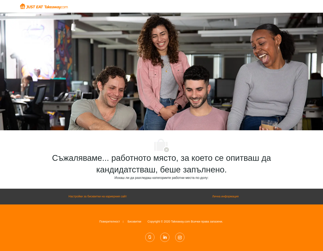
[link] (109, 221)
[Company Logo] (44, 6)
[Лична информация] (225, 196)
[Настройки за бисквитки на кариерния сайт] (97, 196)
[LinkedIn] (164, 237)
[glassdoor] (149, 237)
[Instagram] (179, 237)
